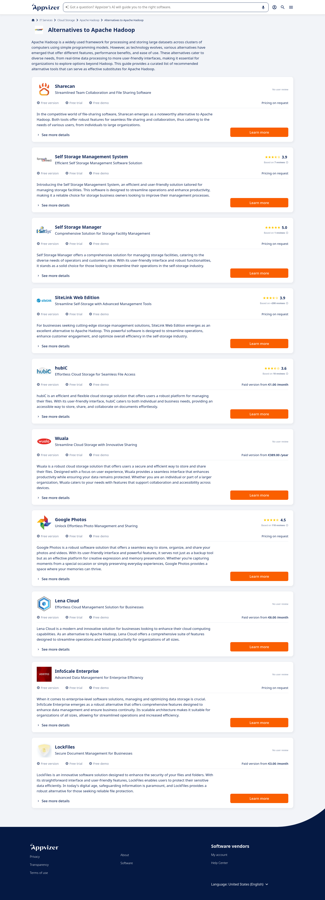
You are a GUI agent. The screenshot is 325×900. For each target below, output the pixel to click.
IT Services (46, 20)
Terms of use (39, 873)
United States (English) (248, 884)
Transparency (39, 865)
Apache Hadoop (89, 20)
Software (126, 863)
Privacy (35, 856)
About (124, 855)
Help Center (219, 863)
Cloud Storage (66, 20)
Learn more (259, 132)
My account (219, 855)
